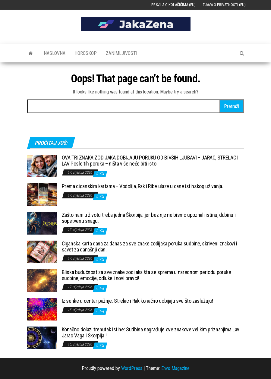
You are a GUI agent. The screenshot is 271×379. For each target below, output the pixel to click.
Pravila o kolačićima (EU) (173, 4)
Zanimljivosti (121, 53)
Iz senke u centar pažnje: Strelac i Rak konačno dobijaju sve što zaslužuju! (137, 301)
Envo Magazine (175, 368)
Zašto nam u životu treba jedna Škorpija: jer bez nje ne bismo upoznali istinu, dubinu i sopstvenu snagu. (149, 218)
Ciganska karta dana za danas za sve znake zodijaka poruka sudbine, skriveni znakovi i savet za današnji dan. (149, 246)
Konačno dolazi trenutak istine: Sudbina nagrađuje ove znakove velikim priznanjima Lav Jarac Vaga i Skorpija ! (150, 332)
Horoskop (85, 53)
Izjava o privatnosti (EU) (224, 4)
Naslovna (54, 53)
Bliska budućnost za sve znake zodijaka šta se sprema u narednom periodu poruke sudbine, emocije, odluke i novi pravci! (146, 275)
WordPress (131, 368)
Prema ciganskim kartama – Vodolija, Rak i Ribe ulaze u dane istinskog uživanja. (142, 186)
